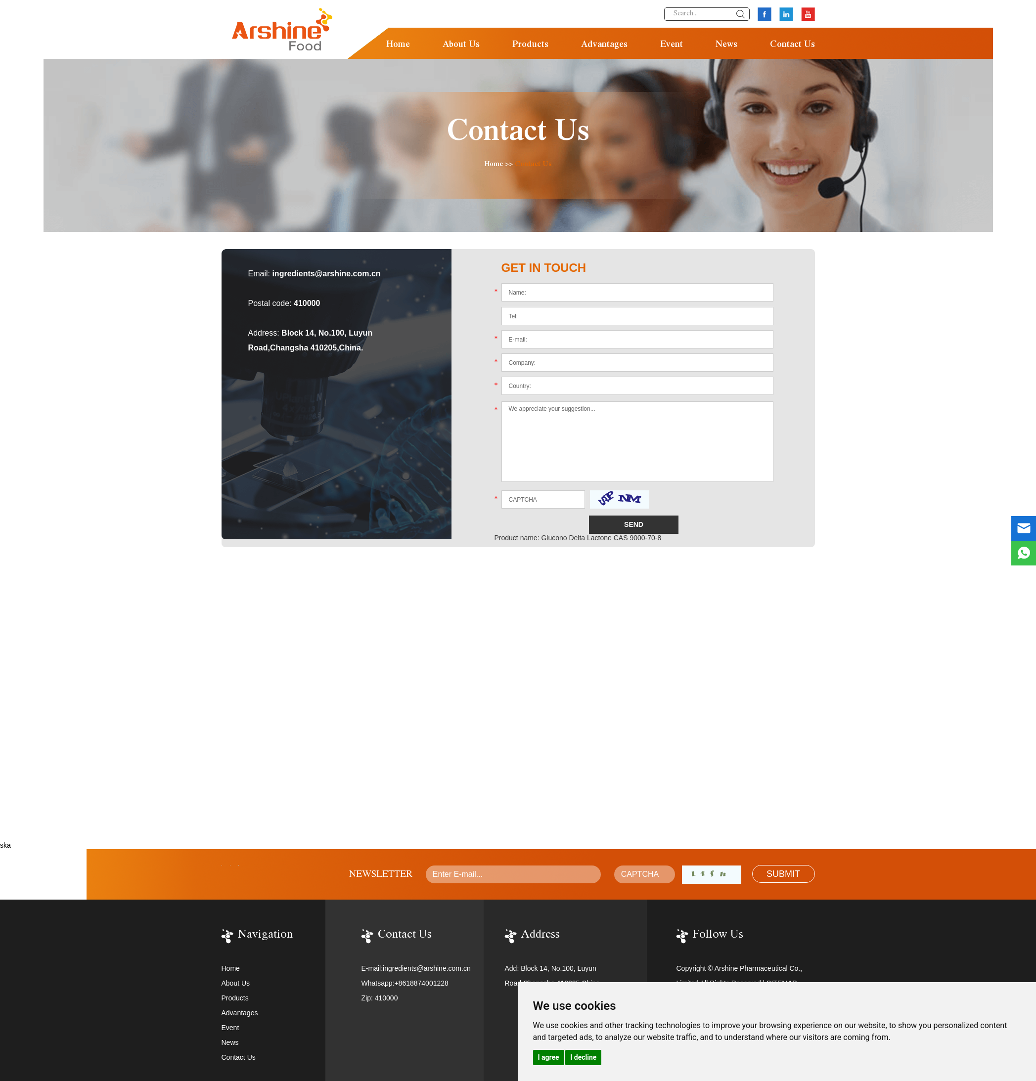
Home (398, 45)
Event (671, 45)
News (726, 45)
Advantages (604, 45)
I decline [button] (583, 1057)
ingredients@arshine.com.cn (326, 273)
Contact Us (792, 45)
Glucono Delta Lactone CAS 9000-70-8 (601, 538)
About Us (461, 45)
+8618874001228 (421, 983)
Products (530, 45)
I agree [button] (548, 1057)
